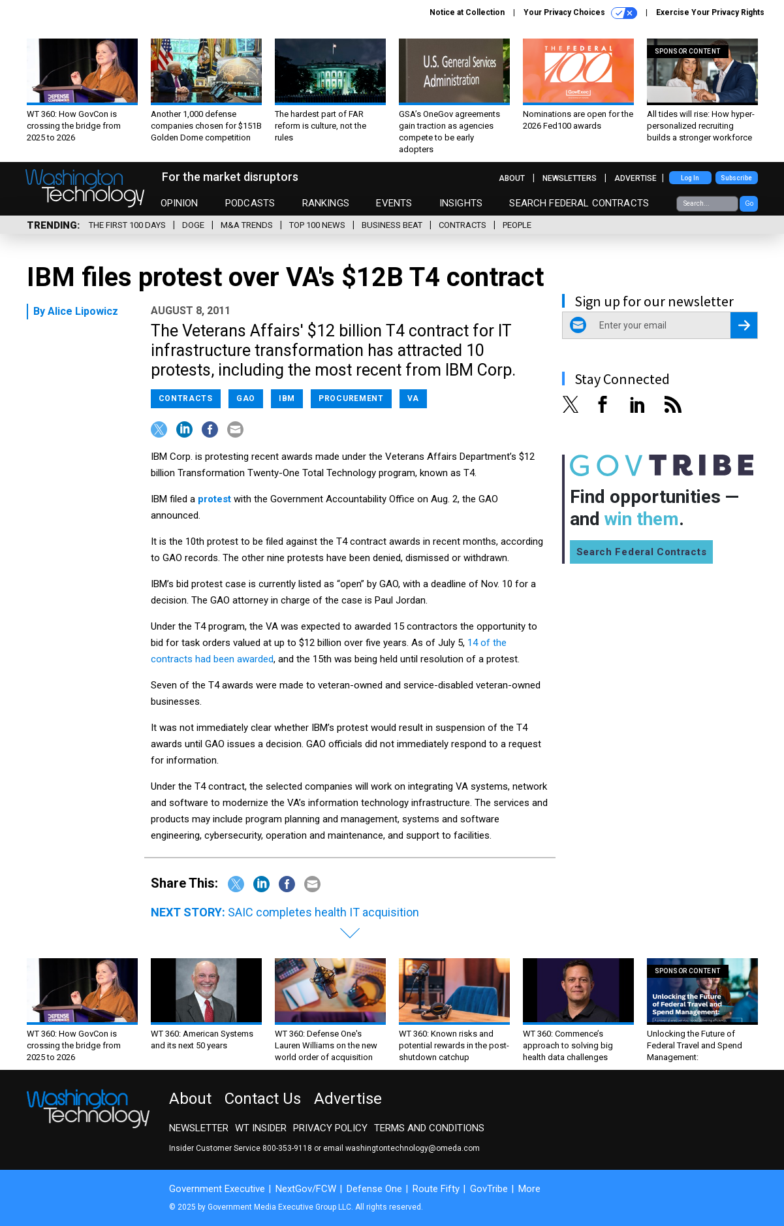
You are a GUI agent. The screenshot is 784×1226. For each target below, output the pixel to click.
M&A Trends (247, 225)
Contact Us (263, 1098)
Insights (460, 203)
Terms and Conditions (429, 1128)
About (512, 178)
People (517, 225)
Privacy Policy (330, 1128)
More (529, 1189)
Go (749, 203)
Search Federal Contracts (579, 203)
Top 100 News (317, 225)
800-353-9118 (287, 1148)
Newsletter (198, 1128)
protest (214, 499)
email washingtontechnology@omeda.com (401, 1148)
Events (394, 203)
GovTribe (489, 1189)
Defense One (374, 1189)
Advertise (635, 178)
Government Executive (217, 1189)
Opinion (179, 203)
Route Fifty (436, 1189)
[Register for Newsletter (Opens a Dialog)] (743, 325)
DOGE (193, 225)
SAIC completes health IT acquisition (323, 912)
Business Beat (392, 225)
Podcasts (250, 203)
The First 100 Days (127, 225)
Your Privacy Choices (580, 13)
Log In (690, 178)
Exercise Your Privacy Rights (710, 12)
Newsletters (569, 178)
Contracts (462, 225)
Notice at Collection (467, 12)
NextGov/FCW (305, 1189)
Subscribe (736, 178)
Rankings (325, 203)
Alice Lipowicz (83, 311)
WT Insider (261, 1128)
